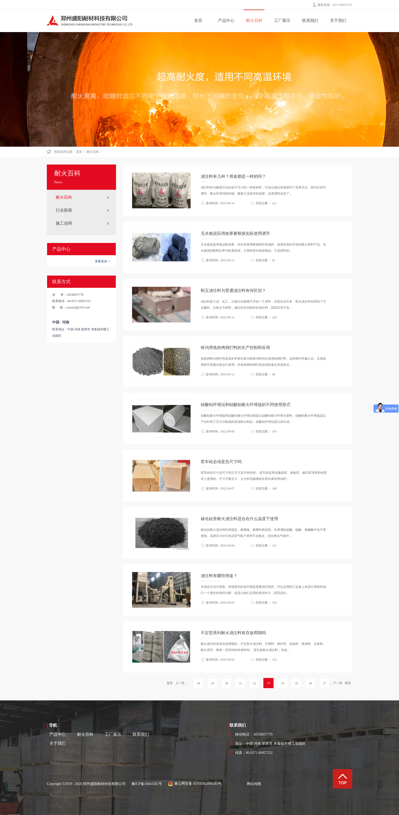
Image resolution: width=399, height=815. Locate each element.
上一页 (179, 683)
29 (212, 683)
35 (296, 683)
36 (310, 683)
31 (240, 683)
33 (268, 683)
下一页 (337, 683)
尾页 (348, 683)
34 (282, 683)
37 (324, 683)
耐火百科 (93, 152)
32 (254, 683)
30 (226, 683)
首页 (198, 20)
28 (198, 683)
